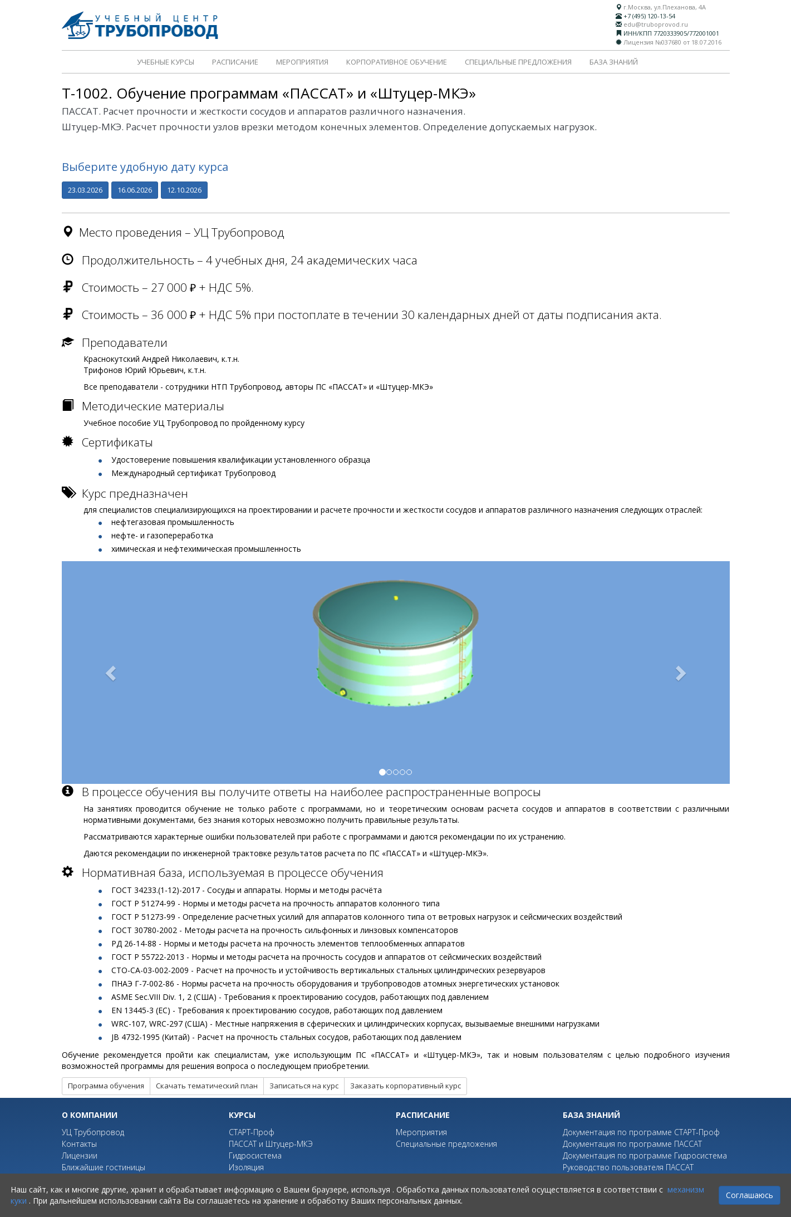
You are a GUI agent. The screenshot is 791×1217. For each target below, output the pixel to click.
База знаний (613, 62)
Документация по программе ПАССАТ (632, 1144)
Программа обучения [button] (106, 1086)
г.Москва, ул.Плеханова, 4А (664, 7)
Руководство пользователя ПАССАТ (628, 1167)
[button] (112, 672)
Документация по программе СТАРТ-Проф (641, 1132)
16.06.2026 (134, 190)
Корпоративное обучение (396, 62)
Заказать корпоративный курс (405, 1086)
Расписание (235, 62)
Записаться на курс (303, 1086)
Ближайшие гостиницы (103, 1167)
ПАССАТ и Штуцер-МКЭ (271, 1144)
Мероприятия (302, 62)
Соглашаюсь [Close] (749, 1195)
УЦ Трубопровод (93, 1132)
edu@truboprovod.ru (655, 24)
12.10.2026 (184, 190)
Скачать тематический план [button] (207, 1086)
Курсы (242, 1115)
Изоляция (246, 1167)
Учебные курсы (165, 62)
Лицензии (79, 1155)
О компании (89, 1115)
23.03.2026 (85, 190)
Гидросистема (255, 1155)
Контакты (79, 1144)
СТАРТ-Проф (251, 1132)
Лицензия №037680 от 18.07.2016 (672, 42)
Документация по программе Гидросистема (645, 1155)
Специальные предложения (518, 62)
